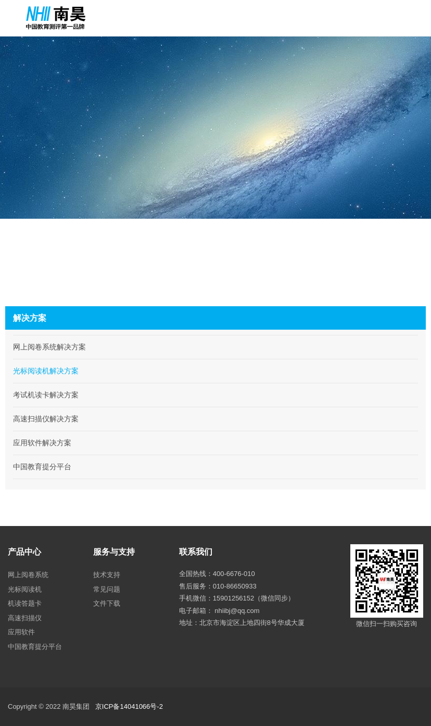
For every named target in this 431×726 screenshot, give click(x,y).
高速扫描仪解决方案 (46, 419)
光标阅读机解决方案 (46, 371)
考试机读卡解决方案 (46, 395)
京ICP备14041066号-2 (129, 706)
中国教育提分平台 (42, 466)
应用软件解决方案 (42, 443)
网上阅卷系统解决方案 (49, 347)
